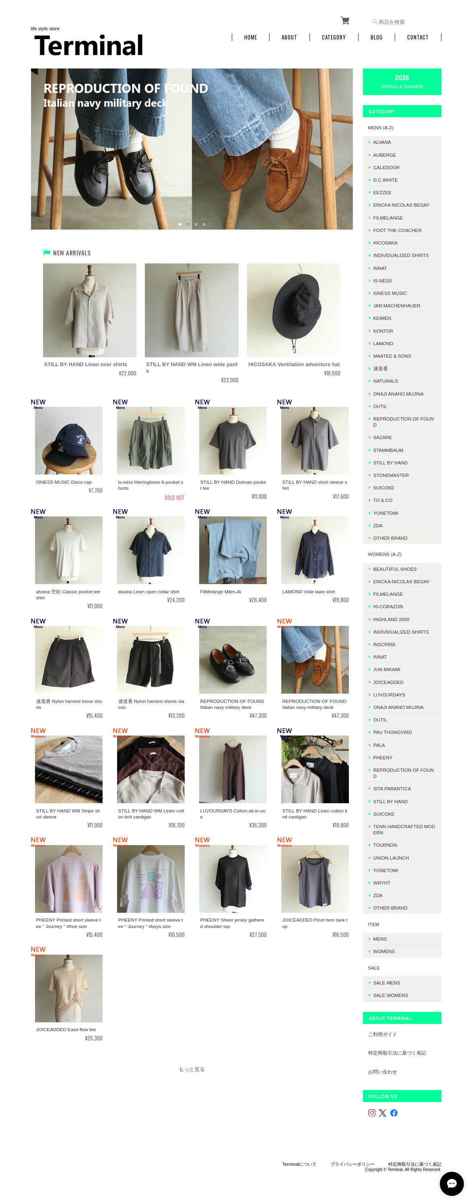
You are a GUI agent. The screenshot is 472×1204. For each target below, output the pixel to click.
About (289, 37)
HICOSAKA (385, 242)
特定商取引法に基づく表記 (397, 1052)
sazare (382, 437)
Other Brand (390, 538)
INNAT (380, 268)
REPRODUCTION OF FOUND (403, 421)
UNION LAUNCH (391, 857)
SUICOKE (384, 487)
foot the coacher (397, 230)
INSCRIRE (384, 644)
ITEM (373, 924)
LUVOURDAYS (389, 694)
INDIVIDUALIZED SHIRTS (401, 255)
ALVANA (382, 142)
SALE (374, 967)
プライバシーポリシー (352, 1164)
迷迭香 (380, 368)
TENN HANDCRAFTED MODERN (404, 829)
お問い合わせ (382, 1071)
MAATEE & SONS (392, 356)
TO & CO (383, 500)
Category (334, 37)
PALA (379, 745)
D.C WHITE (385, 179)
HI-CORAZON (388, 606)
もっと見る (192, 1069)
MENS (380, 938)
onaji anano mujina (398, 393)
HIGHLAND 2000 (391, 619)
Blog (377, 37)
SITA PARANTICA (392, 788)
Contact (418, 37)
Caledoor (386, 167)
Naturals (385, 380)
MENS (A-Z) (381, 127)
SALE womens (390, 995)
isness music (390, 293)
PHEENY (383, 757)
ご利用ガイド (382, 1034)
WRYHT (382, 882)
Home (250, 37)
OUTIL (380, 406)
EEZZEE (382, 192)
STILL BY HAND (390, 801)
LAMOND (383, 343)
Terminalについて (299, 1164)
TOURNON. (385, 845)
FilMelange (388, 217)
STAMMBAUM (388, 450)
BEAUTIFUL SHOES (395, 569)
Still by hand (390, 462)
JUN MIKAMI (387, 669)
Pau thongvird (392, 732)
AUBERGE (384, 154)
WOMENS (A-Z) (385, 554)
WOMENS (384, 951)
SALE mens (386, 982)
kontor (383, 331)
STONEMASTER (391, 475)
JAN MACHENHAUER (396, 305)
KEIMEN (382, 318)
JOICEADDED (388, 682)
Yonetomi (385, 513)
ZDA (378, 525)
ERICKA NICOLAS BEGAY (401, 204)
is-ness (382, 280)
